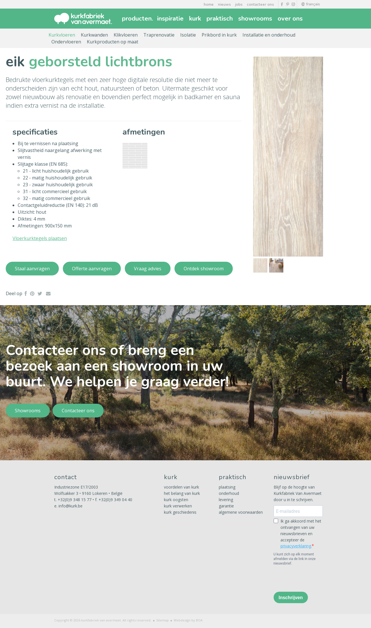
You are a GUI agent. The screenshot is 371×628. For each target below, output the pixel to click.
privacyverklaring (295, 546)
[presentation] (317, 578)
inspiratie (171, 18)
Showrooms (28, 410)
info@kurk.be (71, 506)
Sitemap (162, 620)
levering (226, 499)
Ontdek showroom (204, 268)
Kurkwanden (94, 35)
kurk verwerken (178, 506)
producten (137, 18)
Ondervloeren (66, 42)
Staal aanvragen (32, 268)
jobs (238, 4)
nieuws (224, 4)
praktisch (220, 18)
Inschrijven (291, 597)
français (310, 4)
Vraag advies (147, 268)
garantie (226, 506)
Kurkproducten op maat (112, 42)
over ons (291, 18)
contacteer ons (260, 4)
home (209, 4)
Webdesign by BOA (188, 620)
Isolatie (188, 35)
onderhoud (229, 493)
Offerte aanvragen (92, 268)
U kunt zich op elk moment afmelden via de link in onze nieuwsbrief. (295, 558)
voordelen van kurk (181, 487)
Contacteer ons (78, 410)
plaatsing (227, 487)
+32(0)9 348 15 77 (74, 499)
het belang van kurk (182, 493)
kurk (195, 18)
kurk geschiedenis (180, 512)
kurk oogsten (176, 499)
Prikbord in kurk (219, 35)
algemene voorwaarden (241, 512)
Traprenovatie (159, 35)
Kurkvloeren (62, 35)
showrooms (256, 18)
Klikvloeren (126, 35)
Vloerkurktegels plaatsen (40, 238)
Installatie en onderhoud (268, 35)
